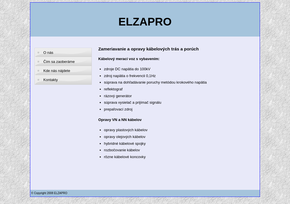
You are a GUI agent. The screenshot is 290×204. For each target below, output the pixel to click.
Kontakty (50, 80)
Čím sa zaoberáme (59, 62)
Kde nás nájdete (56, 71)
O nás (48, 52)
